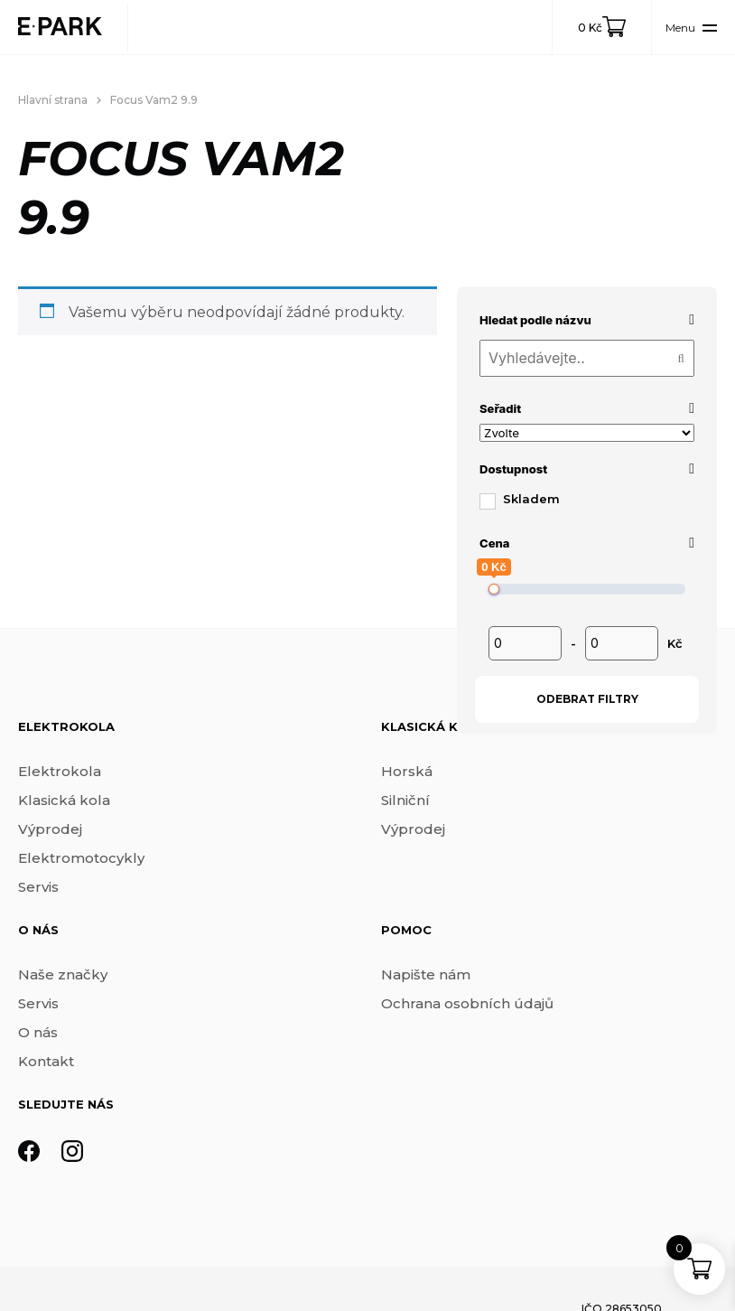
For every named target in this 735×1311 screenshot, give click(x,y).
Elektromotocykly (81, 857)
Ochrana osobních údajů (467, 1003)
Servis (38, 886)
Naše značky (62, 974)
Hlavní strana (53, 100)
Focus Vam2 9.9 (154, 100)
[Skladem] (486, 500)
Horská (407, 771)
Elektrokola (59, 771)
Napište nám (425, 974)
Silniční (405, 800)
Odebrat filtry (587, 699)
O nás (38, 1032)
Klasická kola (64, 800)
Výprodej (50, 829)
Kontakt (46, 1061)
